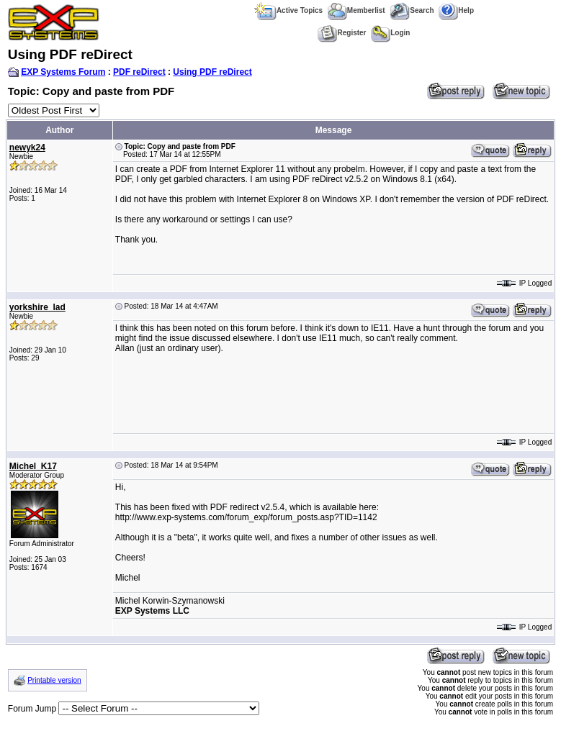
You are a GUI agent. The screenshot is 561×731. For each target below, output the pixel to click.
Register (342, 33)
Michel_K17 (33, 466)
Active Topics (288, 10)
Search (412, 10)
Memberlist (356, 10)
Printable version (54, 680)
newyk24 (27, 147)
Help (456, 10)
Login (390, 33)
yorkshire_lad (37, 307)
